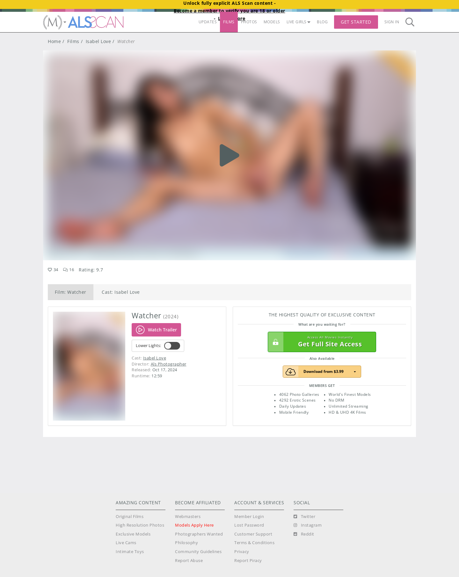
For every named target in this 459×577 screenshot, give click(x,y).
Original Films (129, 516)
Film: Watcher (70, 292)
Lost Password (249, 525)
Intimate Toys (130, 551)
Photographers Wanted (199, 534)
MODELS (272, 22)
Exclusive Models (133, 534)
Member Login (249, 516)
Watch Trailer (156, 329)
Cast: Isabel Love (121, 292)
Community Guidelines (198, 551)
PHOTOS (249, 22)
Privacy (241, 551)
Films (73, 41)
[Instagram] (308, 525)
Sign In (391, 22)
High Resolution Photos (140, 525)
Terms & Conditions (254, 542)
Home (54, 41)
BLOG (322, 22)
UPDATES (208, 22)
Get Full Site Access (320, 342)
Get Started (356, 22)
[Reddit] (304, 534)
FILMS (229, 22)
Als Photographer (168, 364)
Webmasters (187, 516)
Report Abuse (189, 560)
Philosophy (186, 542)
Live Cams (126, 542)
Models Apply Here (194, 525)
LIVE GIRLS (299, 22)
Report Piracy (248, 560)
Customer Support (253, 534)
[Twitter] (304, 517)
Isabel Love (98, 41)
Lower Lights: (158, 346)
